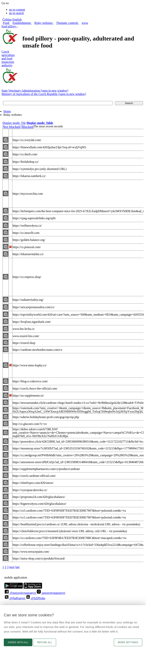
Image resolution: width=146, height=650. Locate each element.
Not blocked (11, 127)
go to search (16, 13)
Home (7, 111)
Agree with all (18, 642)
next (12, 567)
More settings (128, 642)
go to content (17, 9)
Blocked (27, 127)
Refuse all (44, 642)
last (17, 567)
